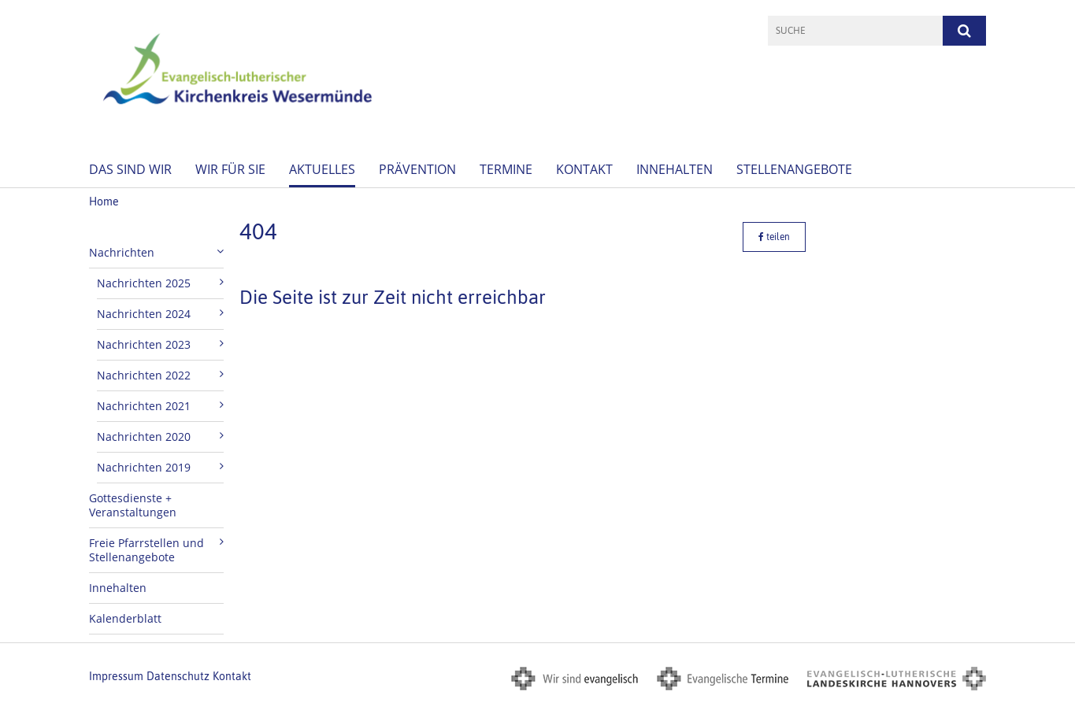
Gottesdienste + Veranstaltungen (132, 505)
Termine (506, 169)
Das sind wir (130, 169)
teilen (774, 236)
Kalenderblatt (125, 618)
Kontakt (584, 169)
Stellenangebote (794, 169)
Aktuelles (322, 169)
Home (104, 201)
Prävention (417, 169)
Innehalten (674, 169)
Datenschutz (177, 676)
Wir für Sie (230, 169)
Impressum (116, 676)
